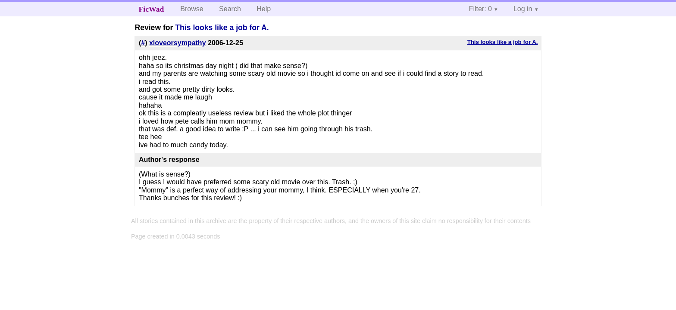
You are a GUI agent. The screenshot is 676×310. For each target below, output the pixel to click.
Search (230, 8)
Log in (522, 8)
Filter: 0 (480, 8)
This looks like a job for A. (222, 27)
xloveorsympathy (177, 42)
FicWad (151, 9)
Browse (191, 8)
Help (264, 8)
